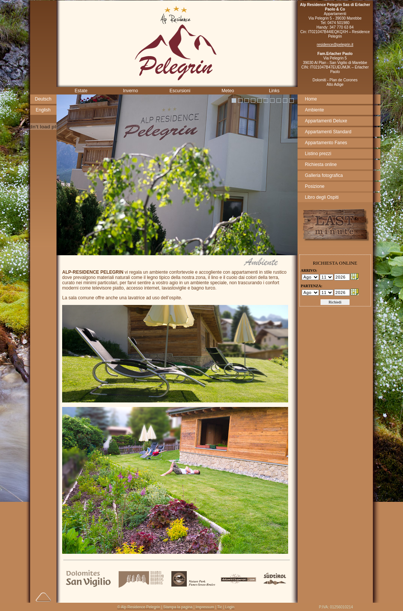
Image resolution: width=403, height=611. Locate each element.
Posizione (315, 186)
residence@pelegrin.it (335, 45)
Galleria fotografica (324, 175)
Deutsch (43, 99)
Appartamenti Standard (328, 131)
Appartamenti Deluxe (326, 120)
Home (311, 99)
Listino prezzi (318, 153)
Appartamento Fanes (326, 142)
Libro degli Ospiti (322, 197)
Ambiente (314, 110)
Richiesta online (321, 164)
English (43, 110)
